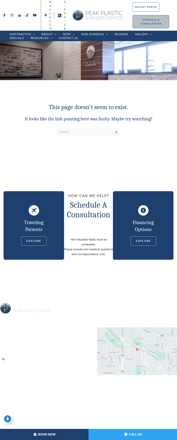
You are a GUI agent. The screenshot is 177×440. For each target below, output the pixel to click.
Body (111, 306)
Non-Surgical (128, 306)
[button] (146, 7)
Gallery (163, 306)
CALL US (133, 434)
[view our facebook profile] (4, 15)
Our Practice (81, 306)
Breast (99, 306)
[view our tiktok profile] (27, 15)
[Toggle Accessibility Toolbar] (7, 418)
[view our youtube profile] (34, 15)
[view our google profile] (19, 15)
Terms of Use (102, 415)
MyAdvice (139, 408)
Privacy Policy (81, 415)
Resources (114, 311)
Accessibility (61, 415)
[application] (32, 34)
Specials (96, 311)
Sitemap (118, 415)
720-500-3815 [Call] (17, 359)
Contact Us (134, 311)
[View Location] (48, 15)
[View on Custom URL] (137, 351)
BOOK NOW (45, 434)
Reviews (148, 306)
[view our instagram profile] (11, 15)
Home (64, 306)
